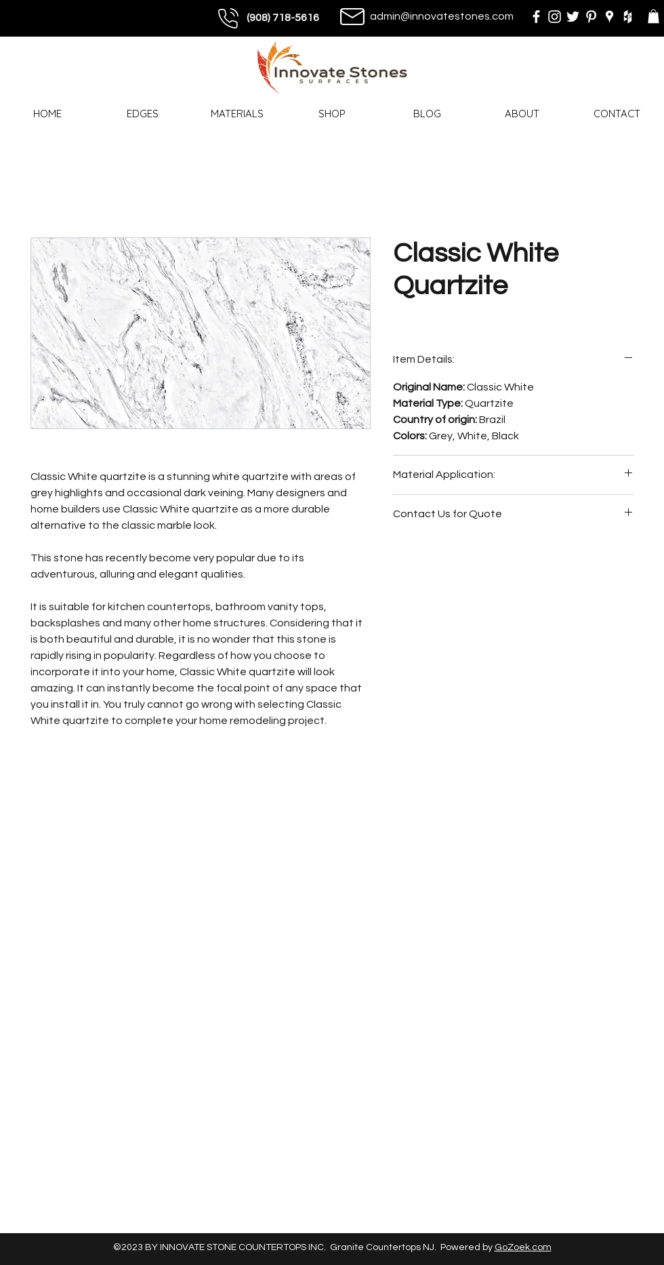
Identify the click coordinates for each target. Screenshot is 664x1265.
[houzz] (627, 16)
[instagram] (554, 16)
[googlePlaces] (609, 16)
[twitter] (572, 16)
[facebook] (536, 16)
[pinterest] (591, 16)
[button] (653, 16)
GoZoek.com (523, 1247)
